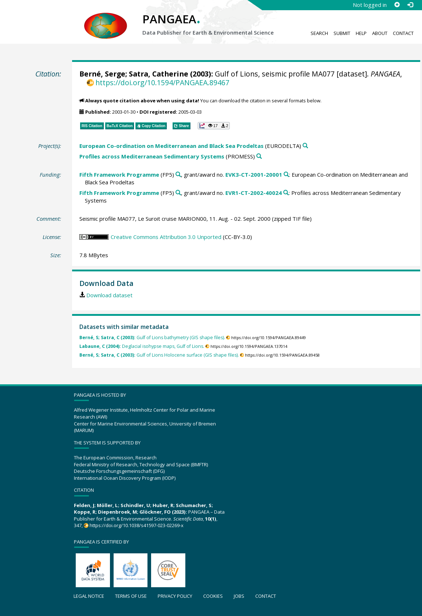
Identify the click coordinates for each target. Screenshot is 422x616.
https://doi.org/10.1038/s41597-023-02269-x (137, 525)
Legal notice (89, 596)
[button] (214, 125)
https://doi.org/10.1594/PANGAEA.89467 (162, 82)
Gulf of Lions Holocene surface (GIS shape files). (159, 355)
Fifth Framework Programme (119, 174)
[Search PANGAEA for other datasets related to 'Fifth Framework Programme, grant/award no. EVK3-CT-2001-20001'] (286, 174)
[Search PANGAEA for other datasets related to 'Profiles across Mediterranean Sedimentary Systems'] (259, 156)
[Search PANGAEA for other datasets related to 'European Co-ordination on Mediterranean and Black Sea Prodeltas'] (305, 146)
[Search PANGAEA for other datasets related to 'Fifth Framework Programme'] (178, 174)
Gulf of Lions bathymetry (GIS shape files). (152, 337)
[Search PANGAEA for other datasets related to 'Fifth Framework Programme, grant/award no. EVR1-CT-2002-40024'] (286, 193)
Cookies (213, 596)
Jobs (239, 596)
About (379, 33)
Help (361, 33)
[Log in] (410, 4)
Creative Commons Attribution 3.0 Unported (166, 236)
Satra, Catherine (158, 74)
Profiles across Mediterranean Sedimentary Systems (151, 156)
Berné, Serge (102, 74)
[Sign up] (396, 4)
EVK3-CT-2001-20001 (253, 174)
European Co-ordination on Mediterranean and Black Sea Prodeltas (171, 145)
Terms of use (131, 596)
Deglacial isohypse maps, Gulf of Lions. (141, 346)
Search (319, 33)
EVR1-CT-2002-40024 (253, 192)
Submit (342, 33)
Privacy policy (175, 596)
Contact (403, 33)
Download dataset (109, 295)
